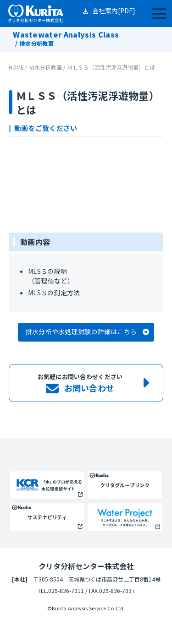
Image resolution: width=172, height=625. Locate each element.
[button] (86, 332)
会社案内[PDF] (113, 10)
